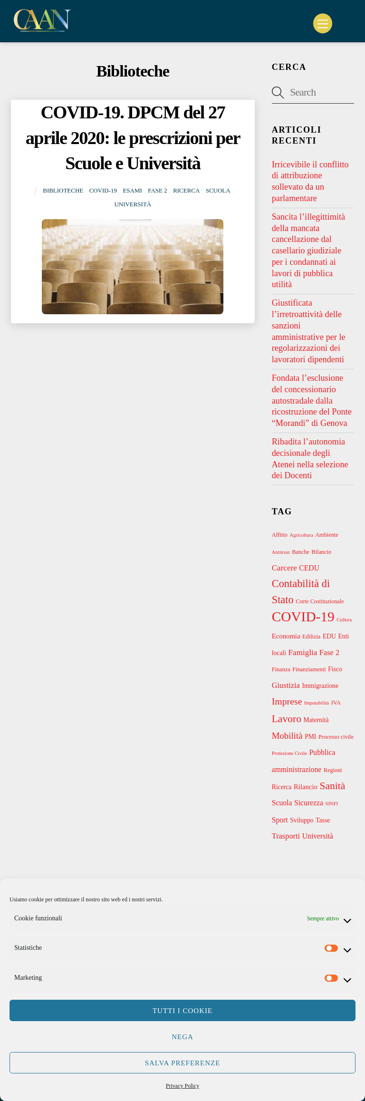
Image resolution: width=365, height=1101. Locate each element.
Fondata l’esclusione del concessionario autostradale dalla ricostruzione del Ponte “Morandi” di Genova (312, 400)
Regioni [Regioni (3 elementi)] (333, 770)
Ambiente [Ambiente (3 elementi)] (326, 534)
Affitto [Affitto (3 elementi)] (280, 534)
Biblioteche (63, 190)
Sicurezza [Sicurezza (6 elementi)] (308, 803)
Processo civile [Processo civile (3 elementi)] (336, 737)
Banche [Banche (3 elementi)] (300, 552)
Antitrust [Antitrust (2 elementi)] (281, 552)
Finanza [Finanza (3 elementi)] (281, 669)
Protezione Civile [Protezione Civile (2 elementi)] (289, 753)
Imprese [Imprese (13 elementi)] (287, 701)
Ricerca (186, 190)
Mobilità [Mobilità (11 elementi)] (287, 736)
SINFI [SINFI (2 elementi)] (332, 803)
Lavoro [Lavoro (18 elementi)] (286, 718)
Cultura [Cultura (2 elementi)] (344, 619)
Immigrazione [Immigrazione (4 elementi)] (320, 685)
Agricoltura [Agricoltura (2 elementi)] (301, 535)
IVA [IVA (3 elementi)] (336, 702)
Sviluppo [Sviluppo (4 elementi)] (301, 820)
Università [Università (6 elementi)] (317, 836)
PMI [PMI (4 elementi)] (310, 736)
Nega (182, 1037)
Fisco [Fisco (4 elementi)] (335, 669)
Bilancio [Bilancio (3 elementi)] (322, 552)
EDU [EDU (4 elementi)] (329, 636)
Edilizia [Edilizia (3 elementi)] (311, 636)
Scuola (218, 190)
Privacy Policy (182, 1085)
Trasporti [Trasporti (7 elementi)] (286, 835)
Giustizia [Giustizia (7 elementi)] (286, 685)
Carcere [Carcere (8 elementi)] (284, 567)
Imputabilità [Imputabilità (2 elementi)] (316, 702)
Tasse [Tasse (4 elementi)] (323, 820)
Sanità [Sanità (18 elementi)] (333, 786)
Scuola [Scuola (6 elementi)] (282, 803)
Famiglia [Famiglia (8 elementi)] (302, 652)
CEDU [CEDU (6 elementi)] (309, 568)
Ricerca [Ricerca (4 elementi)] (282, 787)
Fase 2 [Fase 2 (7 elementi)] (329, 652)
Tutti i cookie (182, 1010)
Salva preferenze (183, 1063)
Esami (132, 190)
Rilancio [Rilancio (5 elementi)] (305, 787)
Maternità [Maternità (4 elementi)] (316, 720)
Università (132, 204)
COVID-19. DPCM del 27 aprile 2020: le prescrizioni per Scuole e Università (133, 138)
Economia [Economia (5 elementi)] (286, 636)
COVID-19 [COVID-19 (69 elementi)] (303, 616)
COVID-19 (103, 190)
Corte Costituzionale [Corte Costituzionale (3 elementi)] (320, 601)
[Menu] (322, 23)
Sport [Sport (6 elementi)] (280, 820)
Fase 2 (157, 190)
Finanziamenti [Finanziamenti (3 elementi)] (309, 669)
